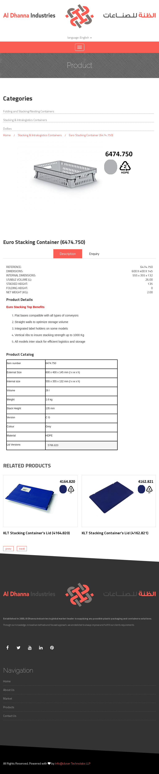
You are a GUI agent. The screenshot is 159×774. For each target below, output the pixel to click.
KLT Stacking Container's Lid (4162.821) (115, 533)
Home (7, 135)
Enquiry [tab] (94, 253)
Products (8, 707)
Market (7, 698)
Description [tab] (68, 253)
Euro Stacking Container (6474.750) (91, 135)
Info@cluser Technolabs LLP (72, 763)
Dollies (7, 129)
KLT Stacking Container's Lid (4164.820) (36, 533)
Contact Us (9, 715)
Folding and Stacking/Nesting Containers (28, 111)
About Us (8, 690)
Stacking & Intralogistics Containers (25, 120)
